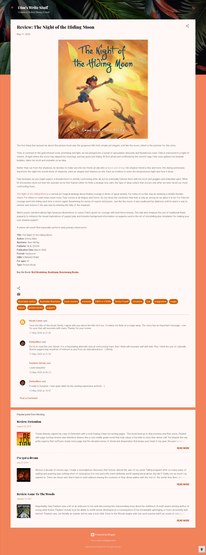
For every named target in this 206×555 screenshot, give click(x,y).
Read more (183, 448)
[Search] (193, 8)
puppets (51, 307)
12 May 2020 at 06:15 (40, 372)
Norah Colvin (35, 320)
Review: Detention (29, 422)
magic (173, 301)
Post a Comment (28, 398)
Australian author (27, 301)
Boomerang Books (68, 272)
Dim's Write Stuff (33, 7)
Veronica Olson (109, 541)
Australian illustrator (50, 301)
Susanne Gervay (37, 363)
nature (21, 307)
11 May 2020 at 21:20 (40, 333)
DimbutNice (35, 342)
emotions (137, 301)
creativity (86, 301)
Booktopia (53, 272)
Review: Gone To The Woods (36, 494)
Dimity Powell (121, 301)
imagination (160, 301)
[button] (187, 26)
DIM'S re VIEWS (103, 301)
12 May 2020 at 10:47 (40, 390)
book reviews (71, 301)
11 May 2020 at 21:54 (40, 354)
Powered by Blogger (103, 534)
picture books (36, 307)
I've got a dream (27, 458)
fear (148, 301)
